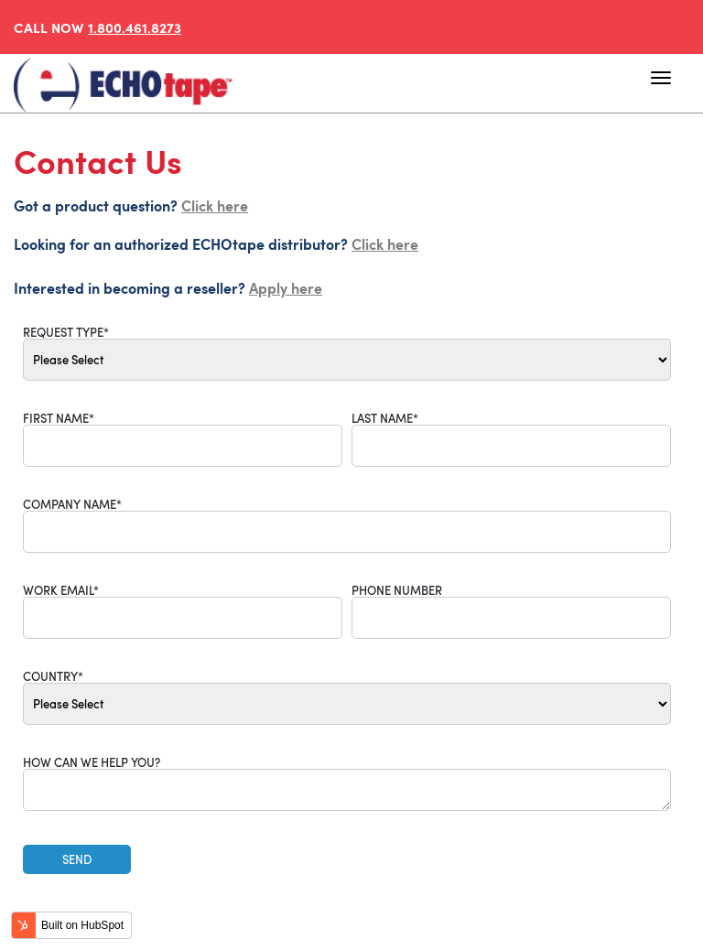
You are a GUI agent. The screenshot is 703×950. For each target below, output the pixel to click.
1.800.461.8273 (134, 27)
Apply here (285, 287)
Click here (214, 205)
